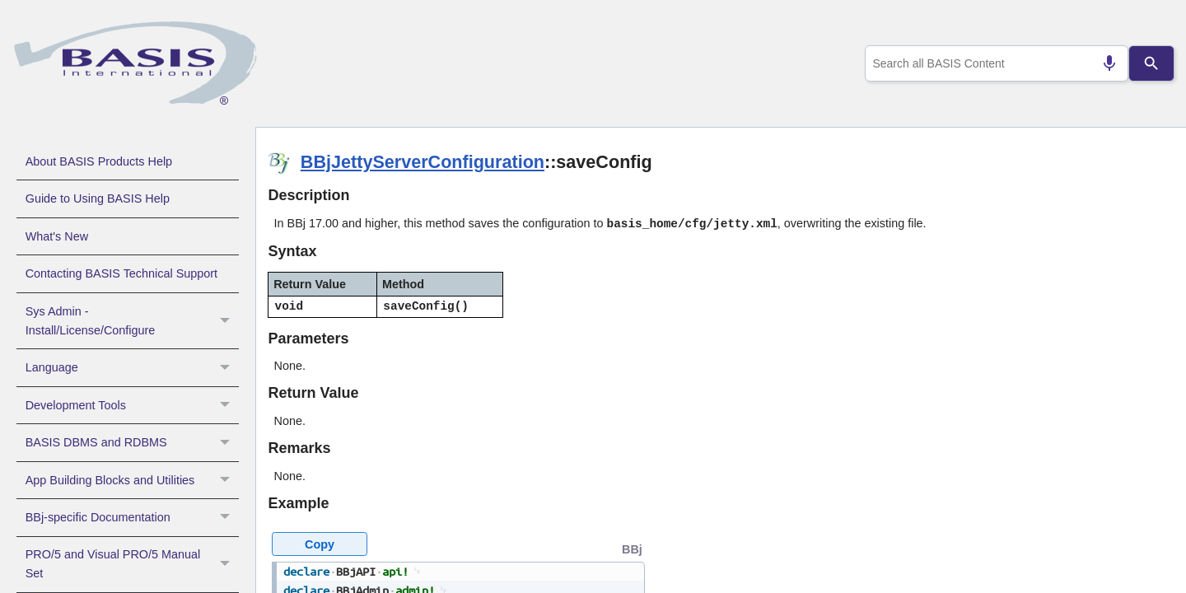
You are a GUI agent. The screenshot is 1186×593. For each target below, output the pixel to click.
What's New (57, 236)
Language (132, 367)
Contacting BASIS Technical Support (121, 273)
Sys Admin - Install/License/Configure (132, 321)
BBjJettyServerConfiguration (422, 162)
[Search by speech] (1103, 63)
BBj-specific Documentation (132, 517)
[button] (227, 321)
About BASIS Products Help (99, 161)
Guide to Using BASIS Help (98, 198)
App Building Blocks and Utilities (132, 480)
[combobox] (993, 63)
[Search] (1151, 63)
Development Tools (132, 405)
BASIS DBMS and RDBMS (132, 442)
